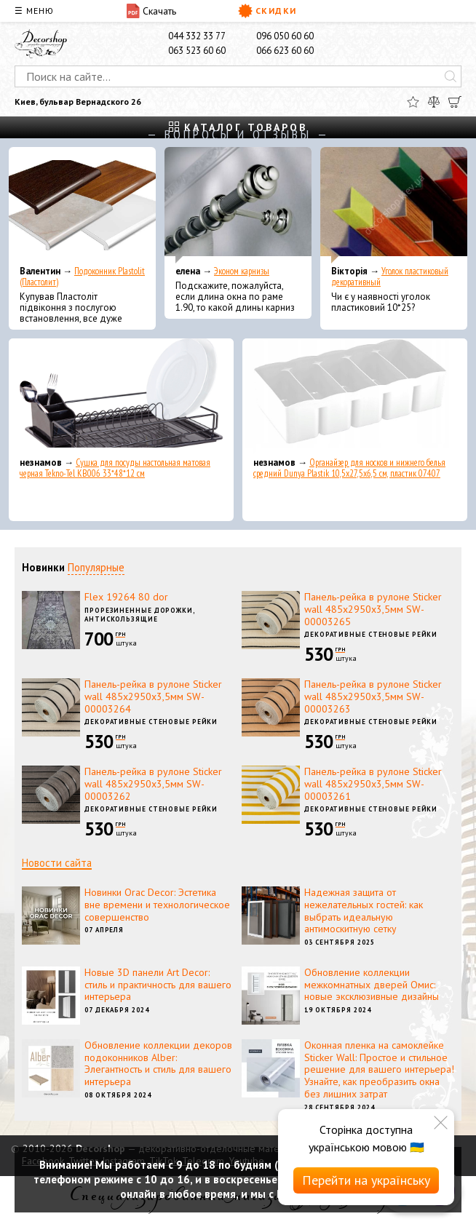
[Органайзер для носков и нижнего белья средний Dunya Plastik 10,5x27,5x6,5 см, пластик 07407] (354, 396)
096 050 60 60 (285, 36)
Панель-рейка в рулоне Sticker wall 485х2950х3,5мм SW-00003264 (153, 696)
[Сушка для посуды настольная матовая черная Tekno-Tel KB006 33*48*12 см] (121, 396)
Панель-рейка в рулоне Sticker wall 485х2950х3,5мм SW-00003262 (153, 784)
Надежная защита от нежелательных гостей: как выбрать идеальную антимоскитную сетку (363, 910)
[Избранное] (413, 102)
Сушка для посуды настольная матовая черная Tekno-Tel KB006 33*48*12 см (115, 468)
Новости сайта (57, 863)
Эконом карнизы (241, 271)
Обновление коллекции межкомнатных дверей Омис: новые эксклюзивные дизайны (371, 985)
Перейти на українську (366, 1180)
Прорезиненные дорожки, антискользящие (139, 615)
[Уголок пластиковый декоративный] (393, 205)
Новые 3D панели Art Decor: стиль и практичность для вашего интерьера (157, 985)
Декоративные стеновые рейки (370, 634)
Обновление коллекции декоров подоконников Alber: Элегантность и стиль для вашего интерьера (158, 1063)
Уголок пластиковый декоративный (389, 276)
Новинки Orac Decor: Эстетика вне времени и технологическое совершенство (157, 905)
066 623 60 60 (285, 50)
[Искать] (450, 76)
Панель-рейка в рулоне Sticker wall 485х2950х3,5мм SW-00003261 (373, 784)
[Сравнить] (434, 102)
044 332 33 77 (197, 36)
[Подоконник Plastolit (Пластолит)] (82, 205)
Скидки (267, 11)
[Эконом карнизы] (238, 205)
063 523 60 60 (197, 50)
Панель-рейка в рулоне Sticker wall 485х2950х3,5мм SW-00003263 (373, 696)
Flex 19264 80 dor (126, 596)
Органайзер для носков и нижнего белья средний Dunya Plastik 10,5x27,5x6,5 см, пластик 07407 (349, 468)
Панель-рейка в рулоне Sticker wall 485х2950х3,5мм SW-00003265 (373, 609)
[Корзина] (454, 102)
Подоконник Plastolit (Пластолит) (82, 276)
